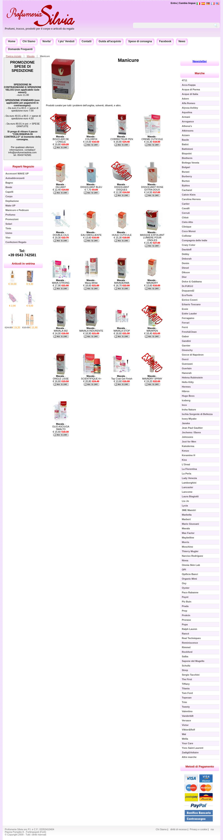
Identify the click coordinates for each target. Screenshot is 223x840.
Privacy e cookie (199, 829)
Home (11, 41)
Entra (174, 3)
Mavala (30, 56)
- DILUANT (61, 185)
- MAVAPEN (152, 329)
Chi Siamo (28, 41)
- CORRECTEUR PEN (121, 137)
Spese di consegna (140, 41)
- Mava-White (91, 281)
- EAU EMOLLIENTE (91, 233)
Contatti (86, 41)
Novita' (46, 41)
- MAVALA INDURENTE (91, 329)
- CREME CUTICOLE (152, 137)
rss (212, 829)
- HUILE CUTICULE (122, 233)
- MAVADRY (152, 281)
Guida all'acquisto (110, 41)
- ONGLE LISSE (61, 377)
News (182, 41)
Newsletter (200, 61)
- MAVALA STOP (121, 329)
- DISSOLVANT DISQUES (121, 187)
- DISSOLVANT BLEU (91, 185)
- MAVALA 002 (61, 329)
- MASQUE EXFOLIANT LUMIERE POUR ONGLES (152, 236)
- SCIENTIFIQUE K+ (91, 377)
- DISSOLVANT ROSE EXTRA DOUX (152, 187)
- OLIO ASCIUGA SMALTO (60, 426)
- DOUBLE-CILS (61, 233)
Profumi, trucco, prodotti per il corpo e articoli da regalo (39, 28)
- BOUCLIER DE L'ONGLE (61, 139)
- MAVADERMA (121, 281)
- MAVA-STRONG (60, 281)
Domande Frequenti (20, 49)
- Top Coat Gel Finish (121, 377)
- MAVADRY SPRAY (152, 377)
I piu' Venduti (66, 41)
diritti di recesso (178, 829)
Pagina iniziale (13, 56)
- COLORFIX (91, 137)
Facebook (165, 41)
